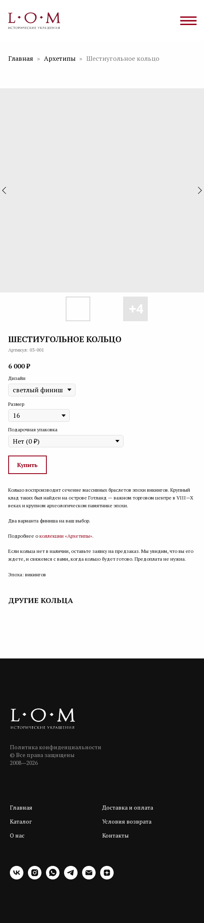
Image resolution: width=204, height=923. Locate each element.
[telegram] (71, 877)
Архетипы (60, 58)
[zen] (107, 877)
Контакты (115, 835)
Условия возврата (126, 821)
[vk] (16, 877)
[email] (89, 877)
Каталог (21, 821)
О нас (17, 835)
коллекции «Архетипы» (65, 536)
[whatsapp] (53, 877)
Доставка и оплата (127, 807)
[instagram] (34, 877)
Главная (20, 58)
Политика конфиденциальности (55, 747)
